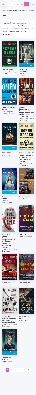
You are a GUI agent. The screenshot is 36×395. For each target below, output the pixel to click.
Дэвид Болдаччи (25, 236)
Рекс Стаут (23, 199)
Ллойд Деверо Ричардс (24, 74)
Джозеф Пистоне (25, 163)
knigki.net (3, 4)
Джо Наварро (7, 111)
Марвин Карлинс (8, 113)
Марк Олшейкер (26, 119)
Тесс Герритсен (8, 285)
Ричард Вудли (24, 165)
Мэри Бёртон (7, 362)
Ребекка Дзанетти (9, 156)
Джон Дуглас (24, 118)
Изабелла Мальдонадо (7, 201)
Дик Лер (5, 72)
